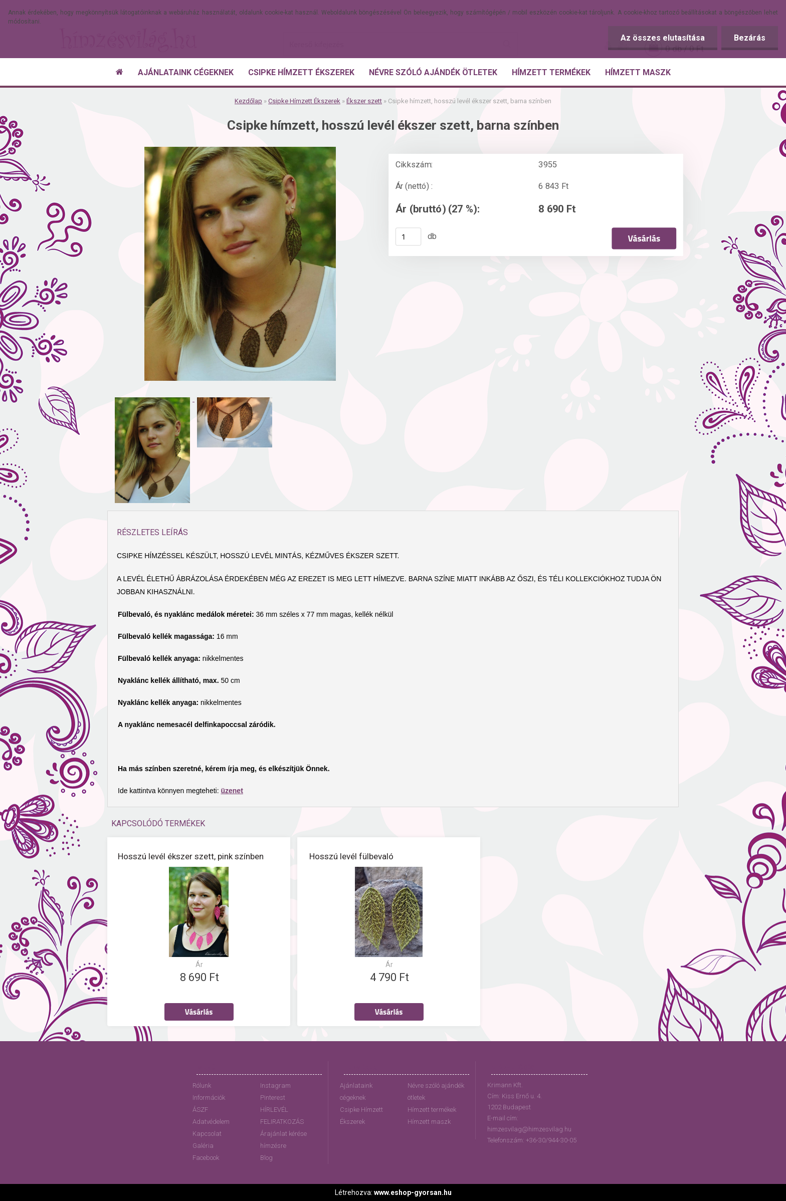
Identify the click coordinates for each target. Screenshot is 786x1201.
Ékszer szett (364, 101)
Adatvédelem (211, 1121)
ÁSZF (200, 1109)
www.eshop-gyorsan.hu (413, 1192)
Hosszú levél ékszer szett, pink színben (191, 856)
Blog (266, 1157)
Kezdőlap (248, 101)
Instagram (275, 1085)
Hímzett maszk (429, 1121)
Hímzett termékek (432, 1109)
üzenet (232, 791)
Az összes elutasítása (663, 38)
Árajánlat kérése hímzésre (283, 1139)
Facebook (205, 1157)
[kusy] (409, 236)
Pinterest (272, 1097)
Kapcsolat (207, 1133)
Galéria (203, 1145)
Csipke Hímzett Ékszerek (304, 101)
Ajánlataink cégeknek (356, 1091)
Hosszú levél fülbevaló (351, 856)
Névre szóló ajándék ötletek (436, 1091)
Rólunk (201, 1085)
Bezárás (749, 38)
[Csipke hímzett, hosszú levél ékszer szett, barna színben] (240, 150)
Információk (208, 1097)
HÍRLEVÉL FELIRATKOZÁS (282, 1115)
